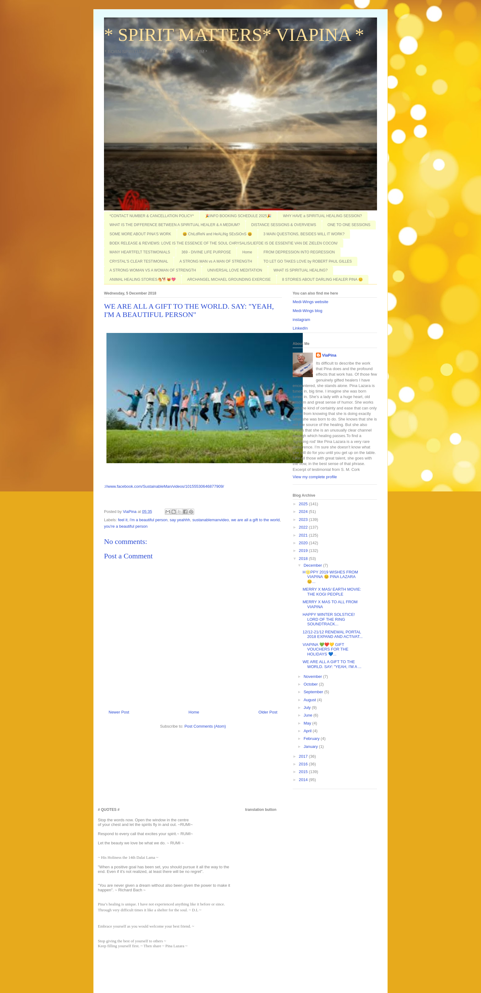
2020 (304, 543)
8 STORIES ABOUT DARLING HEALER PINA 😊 (322, 279)
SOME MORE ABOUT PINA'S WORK (140, 234)
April (308, 731)
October (311, 684)
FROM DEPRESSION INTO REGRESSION (299, 252)
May (308, 723)
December (313, 565)
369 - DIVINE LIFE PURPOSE (206, 252)
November (313, 676)
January (311, 746)
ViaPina (329, 355)
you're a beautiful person (126, 526)
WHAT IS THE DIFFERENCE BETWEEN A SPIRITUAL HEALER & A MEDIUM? (175, 225)
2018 (304, 558)
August (310, 700)
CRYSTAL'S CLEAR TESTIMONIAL (139, 261)
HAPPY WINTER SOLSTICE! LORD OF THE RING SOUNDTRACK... (328, 619)
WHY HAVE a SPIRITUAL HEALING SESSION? (322, 216)
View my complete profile (315, 477)
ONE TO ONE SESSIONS (349, 225)
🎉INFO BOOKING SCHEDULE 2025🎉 (238, 216)
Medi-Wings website (310, 301)
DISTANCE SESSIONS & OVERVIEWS (283, 225)
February (312, 738)
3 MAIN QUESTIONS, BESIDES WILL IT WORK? (304, 234)
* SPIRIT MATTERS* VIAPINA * (234, 35)
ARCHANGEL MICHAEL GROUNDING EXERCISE (229, 279)
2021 (304, 535)
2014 (304, 779)
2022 (304, 527)
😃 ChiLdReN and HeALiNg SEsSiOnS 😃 (217, 234)
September (314, 692)
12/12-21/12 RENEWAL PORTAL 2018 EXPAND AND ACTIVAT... (332, 634)
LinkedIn (300, 328)
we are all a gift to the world (255, 520)
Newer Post (119, 712)
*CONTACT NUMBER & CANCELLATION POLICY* (152, 216)
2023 (304, 519)
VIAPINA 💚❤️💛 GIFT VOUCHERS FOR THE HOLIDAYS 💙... (325, 649)
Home (247, 252)
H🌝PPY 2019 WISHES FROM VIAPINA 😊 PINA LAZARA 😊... (330, 577)
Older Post (268, 712)
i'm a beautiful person (148, 520)
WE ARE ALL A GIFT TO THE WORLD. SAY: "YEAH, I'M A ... (331, 664)
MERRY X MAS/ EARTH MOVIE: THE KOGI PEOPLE (331, 591)
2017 (304, 756)
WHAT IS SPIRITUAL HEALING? (301, 270)
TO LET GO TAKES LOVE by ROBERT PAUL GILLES (308, 261)
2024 (304, 511)
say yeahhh (180, 520)
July (308, 707)
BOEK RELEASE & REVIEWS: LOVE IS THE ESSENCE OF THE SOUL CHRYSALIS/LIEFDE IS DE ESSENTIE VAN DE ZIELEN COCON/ (224, 243)
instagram (301, 319)
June (309, 715)
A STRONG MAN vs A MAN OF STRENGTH (215, 261)
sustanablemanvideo (210, 520)
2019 (304, 550)
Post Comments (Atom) (205, 726)
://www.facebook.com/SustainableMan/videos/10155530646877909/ (164, 486)
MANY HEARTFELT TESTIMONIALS (140, 252)
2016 (304, 764)
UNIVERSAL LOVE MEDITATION (234, 270)
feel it (123, 520)
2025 (304, 504)
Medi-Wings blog (307, 310)
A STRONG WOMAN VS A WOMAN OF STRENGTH (153, 270)
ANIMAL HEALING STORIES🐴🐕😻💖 (143, 279)
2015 (304, 771)
